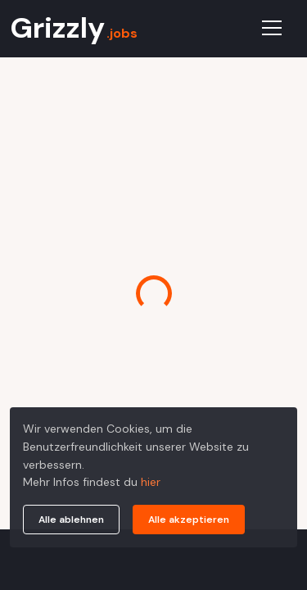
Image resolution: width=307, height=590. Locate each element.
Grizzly (74, 28)
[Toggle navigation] (272, 28)
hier (150, 481)
